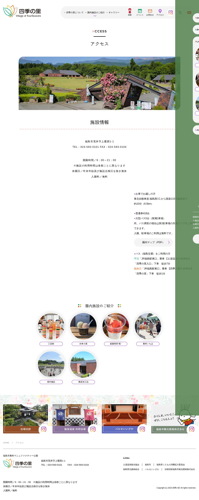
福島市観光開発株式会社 (136, 473)
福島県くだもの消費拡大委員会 (176, 464)
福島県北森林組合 (132, 469)
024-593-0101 (55, 464)
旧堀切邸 (174, 469)
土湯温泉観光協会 (132, 464)
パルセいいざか (155, 469)
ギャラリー (114, 12)
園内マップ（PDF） (153, 242)
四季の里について (75, 12)
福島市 (150, 464)
